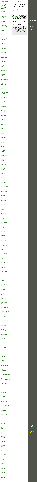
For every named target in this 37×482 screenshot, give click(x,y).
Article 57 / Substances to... (4, 115)
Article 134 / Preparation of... (4, 222)
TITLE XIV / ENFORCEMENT (4, 208)
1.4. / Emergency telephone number (4, 281)
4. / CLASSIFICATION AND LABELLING (5, 383)
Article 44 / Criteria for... (3, 93)
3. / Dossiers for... (3, 459)
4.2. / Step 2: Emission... (3, 257)
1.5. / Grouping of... (3, 419)
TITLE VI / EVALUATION (3, 84)
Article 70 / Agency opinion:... (4, 138)
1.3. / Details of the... (3, 280)
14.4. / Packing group (3, 356)
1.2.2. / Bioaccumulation (3, 436)
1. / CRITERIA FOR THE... (3, 427)
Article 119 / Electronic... (3, 199)
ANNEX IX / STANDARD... (3, 396)
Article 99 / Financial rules (3, 178)
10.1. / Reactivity (2, 329)
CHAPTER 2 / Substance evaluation (4, 92)
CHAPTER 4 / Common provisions (4, 102)
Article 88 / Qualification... (3, 164)
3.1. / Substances (3, 289)
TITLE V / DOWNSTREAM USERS (4, 79)
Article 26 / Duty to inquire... (4, 62)
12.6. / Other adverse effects (4, 347)
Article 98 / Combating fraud (4, 177)
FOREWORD (2, 464)
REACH (6, 2)
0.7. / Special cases (3, 275)
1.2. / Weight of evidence (3, 415)
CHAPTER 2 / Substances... (4, 39)
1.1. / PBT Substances (3, 428)
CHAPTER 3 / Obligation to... (4, 43)
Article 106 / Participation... (4, 187)
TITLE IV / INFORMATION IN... (4, 70)
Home (1, 10)
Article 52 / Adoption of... (3, 106)
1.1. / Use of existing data (3, 410)
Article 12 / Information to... (4, 35)
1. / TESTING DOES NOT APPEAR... (4, 409)
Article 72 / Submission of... (4, 141)
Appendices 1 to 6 (3, 463)
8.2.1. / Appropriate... (3, 320)
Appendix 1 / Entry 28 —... (3, 467)
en (4, 5)
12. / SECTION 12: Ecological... (4, 339)
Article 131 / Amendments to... (4, 218)
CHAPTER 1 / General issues (4, 132)
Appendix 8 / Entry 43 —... (3, 476)
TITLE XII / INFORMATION (3, 195)
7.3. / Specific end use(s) (3, 315)
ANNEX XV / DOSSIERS (3, 454)
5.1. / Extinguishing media (3, 298)
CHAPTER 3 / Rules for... (3, 65)
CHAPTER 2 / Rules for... (3, 61)
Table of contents (17, 26)
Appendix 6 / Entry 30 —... (3, 473)
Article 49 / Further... (3, 101)
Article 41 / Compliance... (3, 88)
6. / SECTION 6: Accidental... (4, 302)
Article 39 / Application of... (4, 83)
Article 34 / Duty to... (3, 75)
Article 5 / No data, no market (4, 26)
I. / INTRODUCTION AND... (3, 455)
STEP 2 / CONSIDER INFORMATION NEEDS (5, 374)
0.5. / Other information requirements (5, 272)
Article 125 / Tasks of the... (4, 209)
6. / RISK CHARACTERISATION (4, 263)
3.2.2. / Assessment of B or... (4, 450)
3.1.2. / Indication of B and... (4, 445)
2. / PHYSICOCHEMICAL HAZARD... (4, 245)
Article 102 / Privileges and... (4, 182)
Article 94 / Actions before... (4, 172)
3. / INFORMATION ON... (3, 382)
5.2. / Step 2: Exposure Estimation (4, 262)
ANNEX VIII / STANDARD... (3, 392)
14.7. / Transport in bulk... (3, 360)
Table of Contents (3, 11)
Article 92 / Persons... (3, 169)
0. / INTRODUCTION (3, 235)
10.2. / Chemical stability (3, 330)
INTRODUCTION (2, 424)
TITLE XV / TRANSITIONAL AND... (4, 213)
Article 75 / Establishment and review (5, 147)
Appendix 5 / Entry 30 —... (3, 472)
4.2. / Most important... (3, 294)
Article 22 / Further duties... (4, 52)
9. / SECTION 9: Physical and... (4, 324)
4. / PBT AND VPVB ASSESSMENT (4, 253)
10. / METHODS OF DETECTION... (4, 401)
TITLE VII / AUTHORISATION (4, 110)
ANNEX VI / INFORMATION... (4, 370)
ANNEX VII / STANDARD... (3, 387)
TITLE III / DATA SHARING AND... (4, 57)
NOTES (1, 378)
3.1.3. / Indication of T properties (4, 446)
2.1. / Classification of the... (4, 284)
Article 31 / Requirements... (4, 71)
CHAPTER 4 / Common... (3, 48)
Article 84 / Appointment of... (4, 159)
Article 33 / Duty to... (3, 74)
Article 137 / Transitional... (3, 226)
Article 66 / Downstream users (4, 129)
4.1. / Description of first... (3, 293)
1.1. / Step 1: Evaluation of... (4, 240)
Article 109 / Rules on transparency (4, 191)
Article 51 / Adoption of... (3, 105)
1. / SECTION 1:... (2, 276)
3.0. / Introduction (3, 248)
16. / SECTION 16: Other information (4, 365)
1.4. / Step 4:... (2, 244)
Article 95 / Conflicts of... (3, 173)
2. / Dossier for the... (3, 458)
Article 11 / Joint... (3, 34)
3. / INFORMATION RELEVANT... (4, 441)
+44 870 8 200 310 (32, 26)
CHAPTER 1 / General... (3, 25)
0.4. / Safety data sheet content (4, 271)
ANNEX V (2, 369)
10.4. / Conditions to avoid (3, 333)
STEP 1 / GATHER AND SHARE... (4, 373)
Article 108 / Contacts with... (4, 190)
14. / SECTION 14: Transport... (4, 351)
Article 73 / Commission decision (4, 142)
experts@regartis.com (32, 29)
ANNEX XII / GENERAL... (3, 423)
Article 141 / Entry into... (3, 231)
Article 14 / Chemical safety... (4, 38)
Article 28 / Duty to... (3, 66)
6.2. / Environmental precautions (4, 307)
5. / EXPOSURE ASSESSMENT (4, 258)
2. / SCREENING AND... (3, 437)
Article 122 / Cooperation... (4, 204)
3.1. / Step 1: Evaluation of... (4, 249)
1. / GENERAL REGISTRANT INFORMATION (5, 379)
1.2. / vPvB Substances (3, 433)
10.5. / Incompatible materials (4, 334)
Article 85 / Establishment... (4, 160)
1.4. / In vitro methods (3, 418)
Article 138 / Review (3, 227)
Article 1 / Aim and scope (3, 17)
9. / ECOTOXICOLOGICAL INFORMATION (5, 391)
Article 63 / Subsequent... (3, 124)
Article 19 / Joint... (3, 47)
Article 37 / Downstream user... (4, 80)
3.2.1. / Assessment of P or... (4, 449)
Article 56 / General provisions (4, 114)
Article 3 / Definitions (3, 21)
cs (1, 5)
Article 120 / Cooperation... (4, 200)
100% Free (32, 431)
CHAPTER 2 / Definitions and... (4, 20)
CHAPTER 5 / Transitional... (4, 53)
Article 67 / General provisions (4, 133)
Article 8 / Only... (2, 30)
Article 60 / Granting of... (3, 120)
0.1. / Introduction (3, 267)
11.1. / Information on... (3, 338)
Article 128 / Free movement (4, 214)
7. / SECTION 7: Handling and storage (5, 311)
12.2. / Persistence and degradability (5, 342)
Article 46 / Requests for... (3, 96)
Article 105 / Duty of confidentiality (4, 186)
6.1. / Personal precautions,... (4, 303)
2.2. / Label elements (3, 285)
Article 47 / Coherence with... (4, 97)
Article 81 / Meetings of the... (4, 155)
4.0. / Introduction (3, 254)
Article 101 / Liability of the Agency (4, 181)
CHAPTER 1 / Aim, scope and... (4, 16)
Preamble (16, 28)
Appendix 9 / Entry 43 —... (3, 477)
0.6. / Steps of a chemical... (4, 236)
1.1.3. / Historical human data (4, 414)
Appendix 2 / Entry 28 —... (3, 468)
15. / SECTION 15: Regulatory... (4, 361)
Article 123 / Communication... (4, 205)
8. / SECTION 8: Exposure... (3, 316)
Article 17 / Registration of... (4, 44)
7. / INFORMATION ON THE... (4, 388)
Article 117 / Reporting (3, 196)
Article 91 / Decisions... (3, 168)
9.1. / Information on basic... (4, 325)
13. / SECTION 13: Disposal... (4, 348)
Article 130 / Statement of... (4, 217)
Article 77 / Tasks (3, 150)
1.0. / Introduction (3, 239)
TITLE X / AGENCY (3, 146)
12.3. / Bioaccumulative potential (4, 343)
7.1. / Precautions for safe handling (4, 312)
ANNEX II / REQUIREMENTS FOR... (4, 266)
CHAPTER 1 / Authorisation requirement (5, 111)
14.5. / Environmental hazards (4, 357)
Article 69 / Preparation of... (4, 137)
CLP (4, 8)
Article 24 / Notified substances (4, 56)
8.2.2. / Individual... (3, 321)
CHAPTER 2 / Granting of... (3, 119)
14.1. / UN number (3, 352)
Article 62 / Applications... (3, 123)
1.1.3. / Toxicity (2, 432)
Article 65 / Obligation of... (3, 128)
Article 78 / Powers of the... (4, 151)
